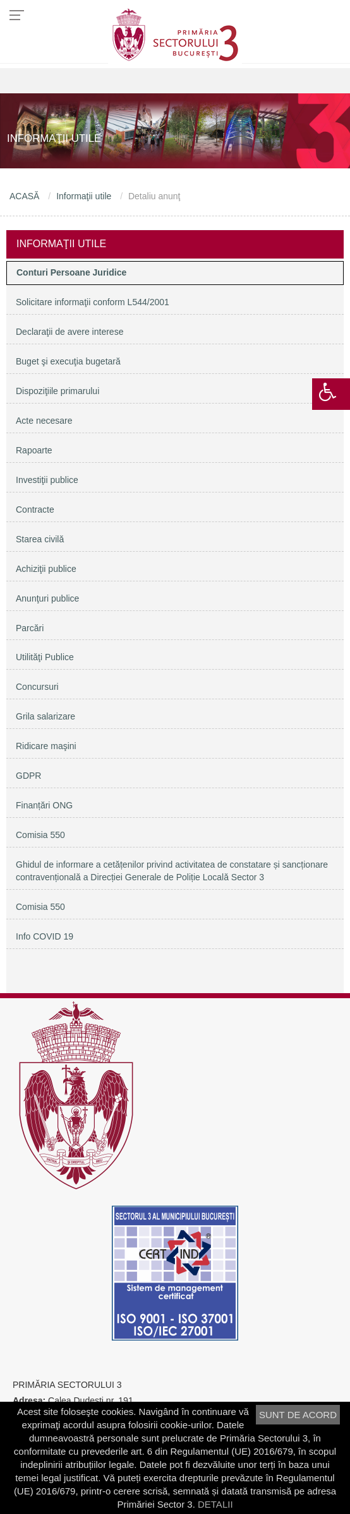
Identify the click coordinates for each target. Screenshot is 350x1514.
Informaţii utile (83, 196)
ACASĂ (24, 196)
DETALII (215, 1504)
